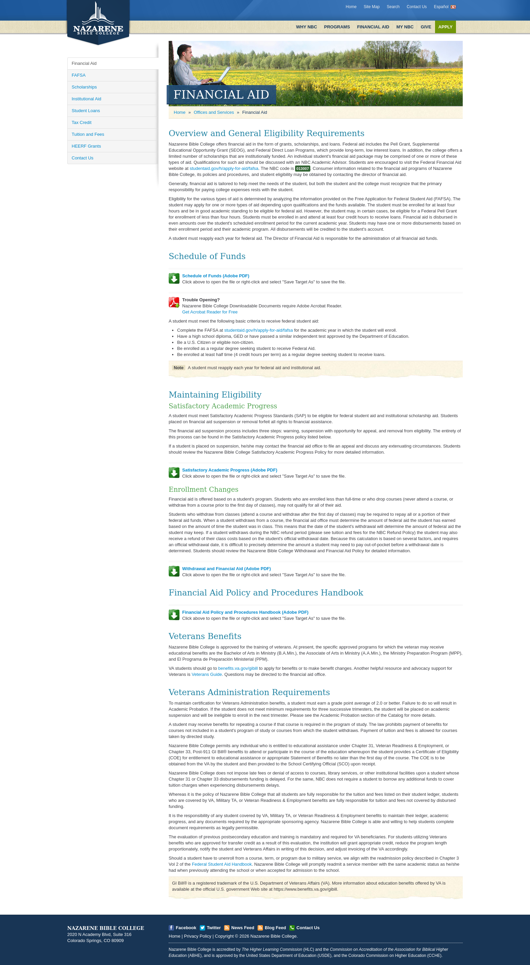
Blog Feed (275, 927)
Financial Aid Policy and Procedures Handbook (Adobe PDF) (245, 612)
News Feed (242, 927)
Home (351, 6)
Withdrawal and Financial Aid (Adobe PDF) (226, 568)
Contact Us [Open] (82, 157)
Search (393, 6)
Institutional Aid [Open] (86, 98)
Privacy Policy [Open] (197, 936)
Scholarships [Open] (84, 87)
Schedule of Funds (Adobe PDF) (215, 275)
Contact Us (417, 6)
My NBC (405, 26)
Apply (445, 26)
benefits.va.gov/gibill (238, 668)
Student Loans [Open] (86, 110)
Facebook (186, 927)
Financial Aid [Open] (84, 63)
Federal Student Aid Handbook (222, 864)
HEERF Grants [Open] (86, 146)
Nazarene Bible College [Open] (273, 936)
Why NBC (306, 26)
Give (426, 26)
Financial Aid (373, 26)
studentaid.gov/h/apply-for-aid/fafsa (224, 168)
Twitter (214, 927)
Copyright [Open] (224, 936)
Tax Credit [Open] (82, 122)
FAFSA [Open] (79, 75)
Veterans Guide (207, 674)
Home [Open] (180, 112)
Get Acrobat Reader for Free (210, 311)
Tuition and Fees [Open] (88, 134)
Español (441, 6)
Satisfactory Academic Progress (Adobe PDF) (229, 470)
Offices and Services (214, 112)
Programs (337, 26)
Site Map (372, 6)
